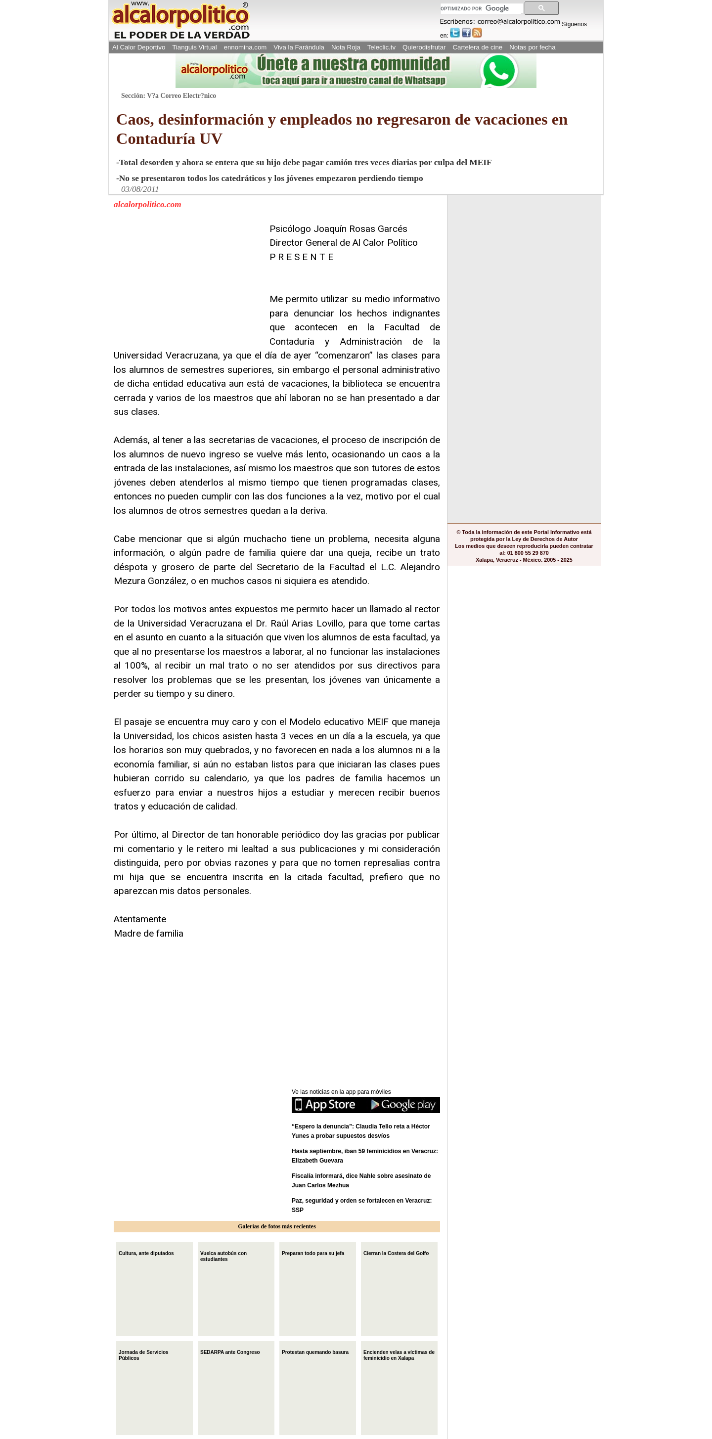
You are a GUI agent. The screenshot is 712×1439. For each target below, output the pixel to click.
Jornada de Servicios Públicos (144, 1354)
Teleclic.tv (381, 47)
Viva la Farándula (298, 47)
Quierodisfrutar (423, 47)
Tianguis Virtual (194, 47)
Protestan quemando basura (315, 1351)
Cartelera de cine (478, 47)
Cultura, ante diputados (146, 1252)
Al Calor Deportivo (138, 47)
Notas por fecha (532, 47)
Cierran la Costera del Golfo (396, 1252)
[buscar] (481, 8)
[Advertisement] (188, 284)
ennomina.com (245, 47)
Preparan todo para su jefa (313, 1252)
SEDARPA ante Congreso (230, 1351)
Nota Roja (345, 47)
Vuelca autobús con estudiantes (223, 1255)
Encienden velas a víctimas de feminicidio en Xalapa (399, 1354)
